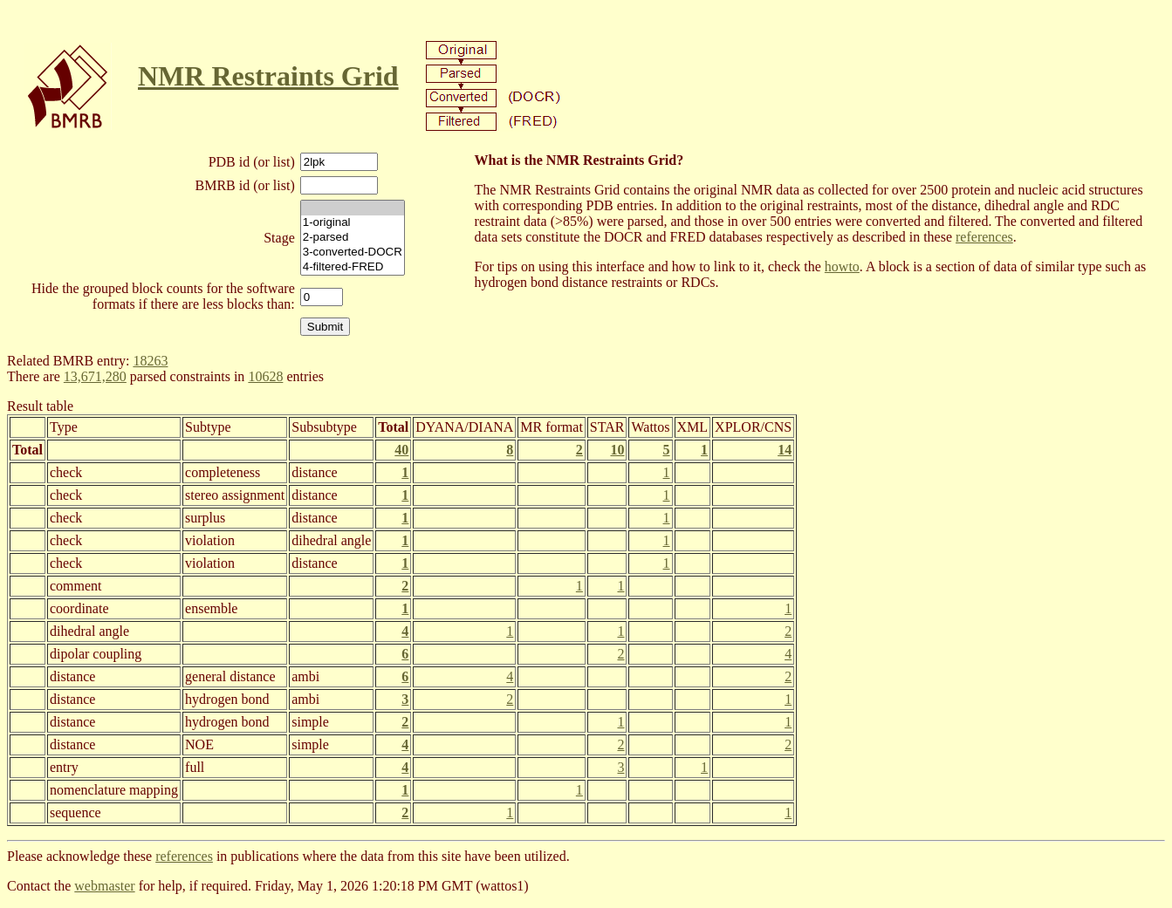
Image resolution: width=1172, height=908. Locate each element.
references (984, 236)
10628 (265, 376)
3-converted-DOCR (352, 252)
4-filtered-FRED (352, 267)
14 (785, 449)
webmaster (104, 885)
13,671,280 (95, 376)
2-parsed (352, 237)
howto (842, 266)
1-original (352, 222)
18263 (150, 360)
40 (401, 449)
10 (617, 449)
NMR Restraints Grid (268, 76)
